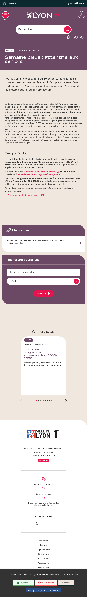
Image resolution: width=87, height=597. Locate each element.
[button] (68, 37)
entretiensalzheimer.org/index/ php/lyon (37, 175)
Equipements (43, 550)
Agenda (43, 545)
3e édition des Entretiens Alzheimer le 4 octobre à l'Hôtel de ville (36, 242)
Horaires (43, 460)
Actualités (43, 541)
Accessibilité (43, 563)
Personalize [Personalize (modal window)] (66, 583)
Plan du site (43, 568)
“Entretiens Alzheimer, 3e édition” (40, 172)
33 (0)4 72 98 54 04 (43, 485)
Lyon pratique (76, 3)
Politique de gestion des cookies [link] (44, 590)
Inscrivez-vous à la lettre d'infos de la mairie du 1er (43, 504)
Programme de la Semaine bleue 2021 (26, 195)
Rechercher (25, 29)
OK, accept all (23, 582)
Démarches (43, 554)
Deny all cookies (46, 582)
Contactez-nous (43, 494)
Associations (43, 559)
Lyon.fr (11, 4)
